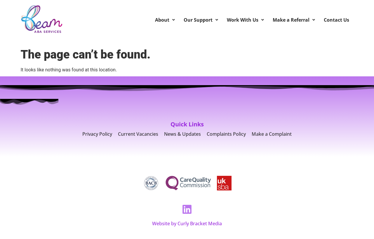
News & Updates (182, 134)
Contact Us (336, 20)
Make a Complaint (272, 134)
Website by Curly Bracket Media (187, 223)
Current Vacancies (138, 134)
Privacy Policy (97, 134)
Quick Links (187, 124)
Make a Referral (294, 20)
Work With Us (245, 20)
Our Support (201, 20)
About (165, 20)
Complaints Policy (226, 134)
